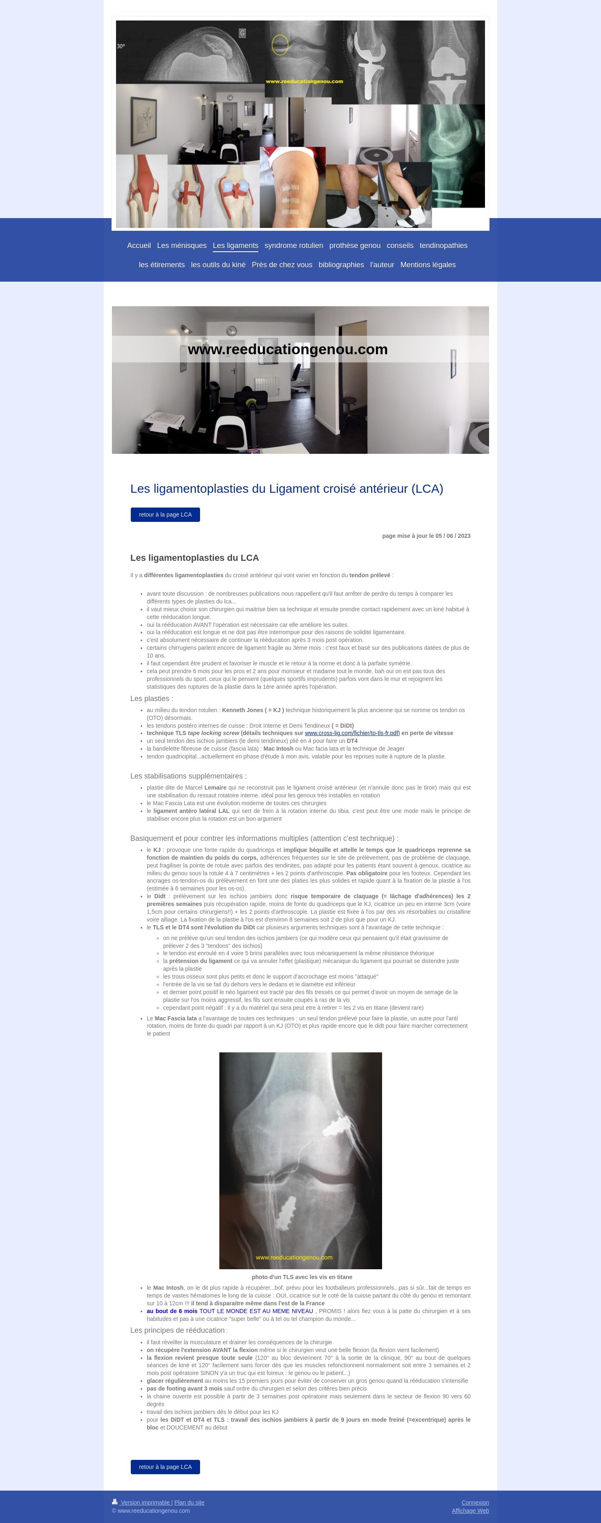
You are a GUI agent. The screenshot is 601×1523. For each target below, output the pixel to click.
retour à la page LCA (165, 514)
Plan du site (189, 1502)
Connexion (475, 1502)
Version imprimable (141, 1502)
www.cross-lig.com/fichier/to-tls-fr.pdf (351, 733)
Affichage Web (470, 1510)
